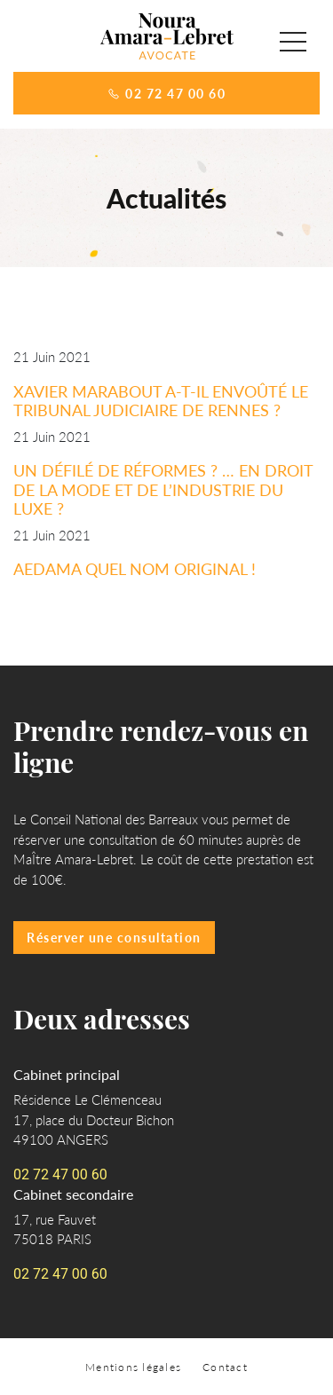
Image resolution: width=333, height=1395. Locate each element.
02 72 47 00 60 (166, 93)
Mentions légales (133, 1367)
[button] (293, 42)
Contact (225, 1367)
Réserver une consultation (114, 937)
